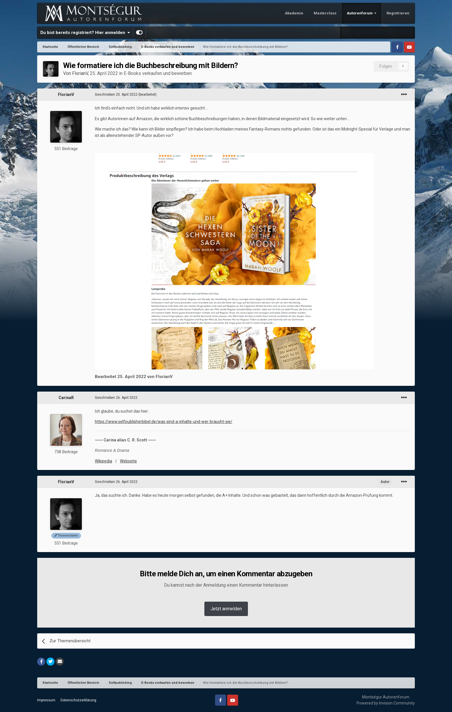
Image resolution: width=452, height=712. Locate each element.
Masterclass (325, 13)
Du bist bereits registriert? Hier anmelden (85, 32)
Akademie (294, 13)
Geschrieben (116, 94)
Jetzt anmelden (226, 608)
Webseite (128, 461)
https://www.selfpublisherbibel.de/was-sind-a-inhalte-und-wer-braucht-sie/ (163, 421)
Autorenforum (360, 13)
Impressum (46, 700)
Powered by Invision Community (386, 703)
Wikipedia (103, 461)
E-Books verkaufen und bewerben (158, 73)
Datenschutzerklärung (78, 700)
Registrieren (398, 13)
